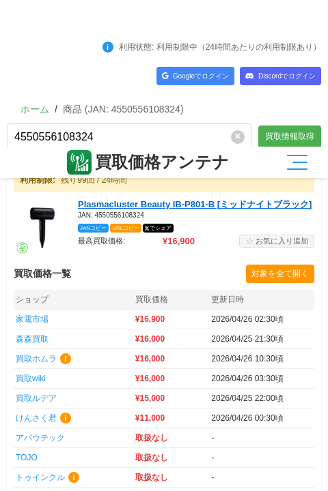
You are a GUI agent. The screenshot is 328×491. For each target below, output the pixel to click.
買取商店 (32, 410)
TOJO (27, 311)
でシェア (161, 81)
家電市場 (32, 172)
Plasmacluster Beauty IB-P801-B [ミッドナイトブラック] (195, 58)
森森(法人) (35, 350)
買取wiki (31, 232)
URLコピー (125, 81)
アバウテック (40, 291)
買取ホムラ (36, 212)
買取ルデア (36, 251)
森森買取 (32, 192)
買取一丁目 (36, 370)
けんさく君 (36, 271)
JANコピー (93, 81)
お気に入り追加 (276, 94)
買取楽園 (32, 429)
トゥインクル (40, 331)
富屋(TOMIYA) (42, 390)
